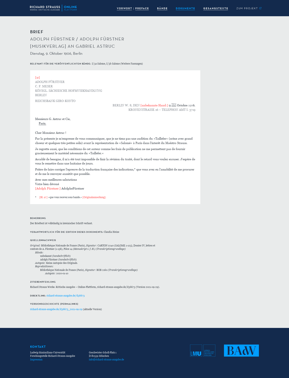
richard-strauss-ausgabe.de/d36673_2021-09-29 (56, 309)
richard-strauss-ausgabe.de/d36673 (66, 295)
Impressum (36, 359)
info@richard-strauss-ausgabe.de (106, 359)
